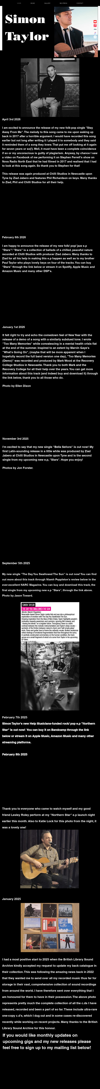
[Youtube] (95, 21)
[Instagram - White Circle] (95, 36)
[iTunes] (95, 33)
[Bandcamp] (95, 29)
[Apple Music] (95, 25)
